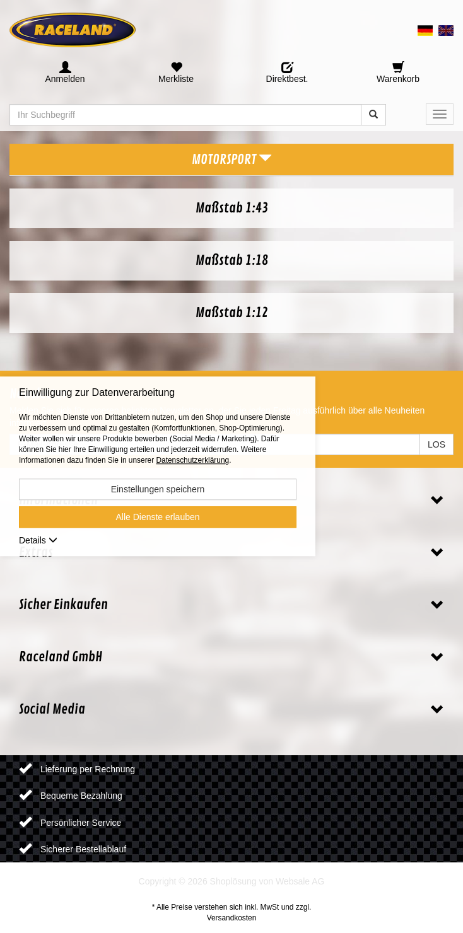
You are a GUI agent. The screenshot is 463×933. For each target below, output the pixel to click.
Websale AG (300, 881)
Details (38, 541)
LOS (436, 444)
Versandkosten (232, 917)
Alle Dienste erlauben (157, 518)
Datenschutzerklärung (192, 460)
